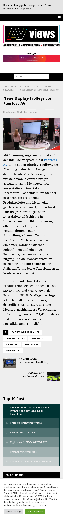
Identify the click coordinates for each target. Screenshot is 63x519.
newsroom (31, 112)
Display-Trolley (40, 338)
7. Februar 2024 (14, 112)
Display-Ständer (15, 338)
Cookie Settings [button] (13, 511)
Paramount (12, 344)
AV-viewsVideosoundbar (25, 332)
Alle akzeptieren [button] (35, 511)
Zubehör (29, 86)
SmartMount (13, 351)
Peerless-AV (31, 344)
